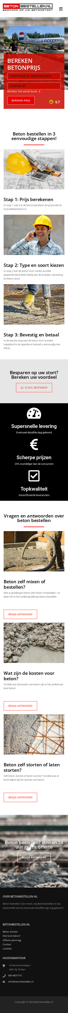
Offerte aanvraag (12, 940)
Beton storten (10, 931)
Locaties (7, 948)
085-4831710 (15, 975)
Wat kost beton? (11, 935)
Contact (7, 944)
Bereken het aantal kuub (24, 91)
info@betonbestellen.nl (20, 981)
